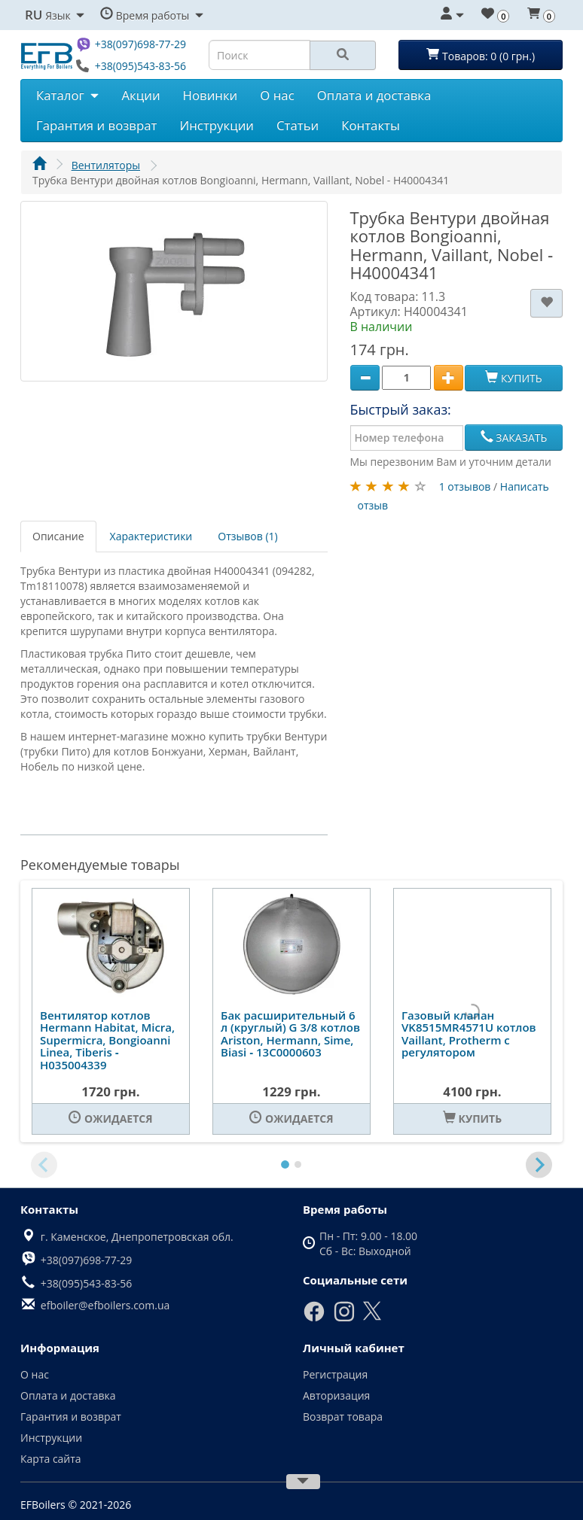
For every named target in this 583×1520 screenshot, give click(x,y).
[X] (372, 1317)
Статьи (297, 125)
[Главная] (39, 165)
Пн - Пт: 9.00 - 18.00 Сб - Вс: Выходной (368, 1243)
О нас (277, 95)
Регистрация (335, 1374)
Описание (58, 536)
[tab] (285, 1164)
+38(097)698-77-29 (140, 44)
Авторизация (336, 1395)
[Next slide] (539, 1164)
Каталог (67, 95)
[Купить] (472, 1119)
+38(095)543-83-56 (140, 66)
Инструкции (216, 125)
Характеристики (151, 536)
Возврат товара (343, 1416)
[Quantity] (406, 378)
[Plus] (448, 378)
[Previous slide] (44, 1164)
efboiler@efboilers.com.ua (105, 1305)
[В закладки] (546, 303)
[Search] (343, 55)
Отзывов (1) (247, 536)
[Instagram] (344, 1319)
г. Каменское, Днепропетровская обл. (137, 1237)
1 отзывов (465, 486)
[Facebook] (314, 1319)
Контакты (370, 125)
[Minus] (365, 378)
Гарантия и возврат (96, 125)
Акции (140, 95)
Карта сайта (50, 1459)
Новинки (210, 95)
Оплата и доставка (374, 95)
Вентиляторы (106, 165)
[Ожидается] (110, 1119)
